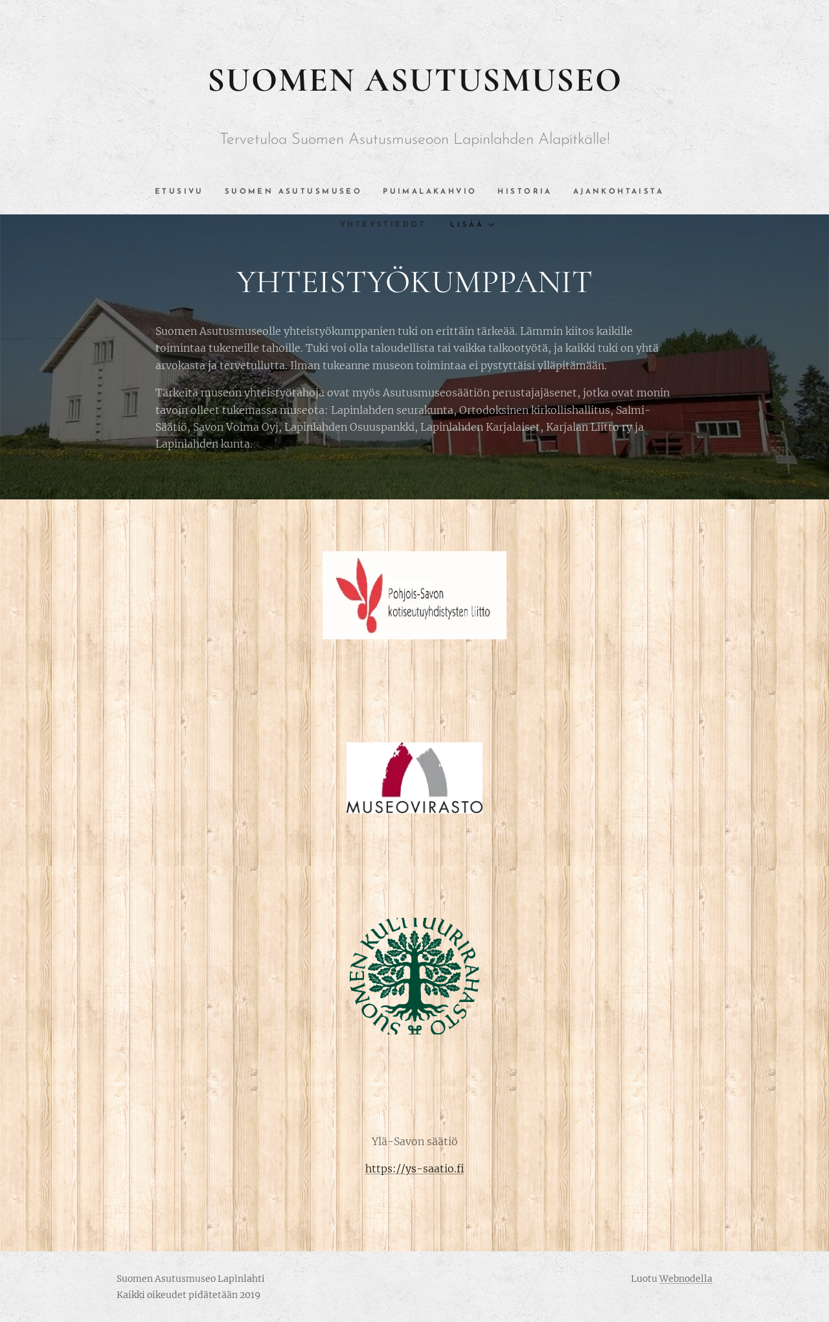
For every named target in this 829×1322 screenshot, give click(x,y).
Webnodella (685, 1278)
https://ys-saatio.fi (414, 1168)
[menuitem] (152, 192)
